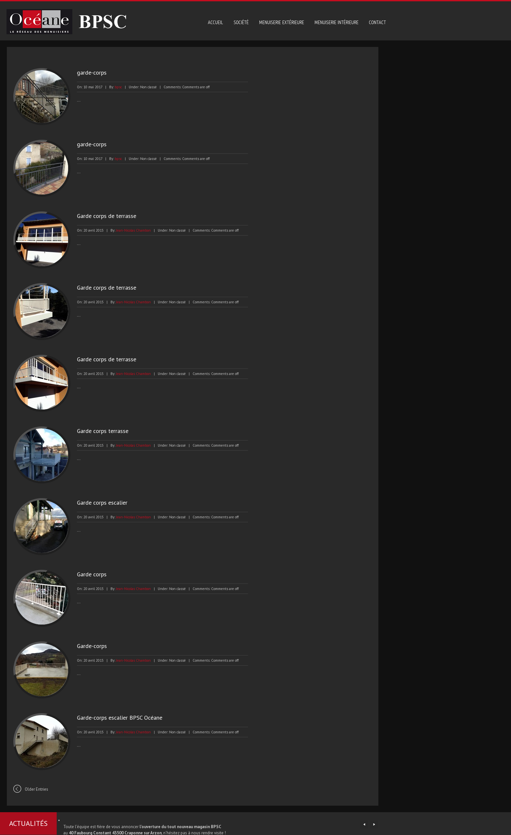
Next (374, 824)
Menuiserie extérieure (281, 22)
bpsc (113, 87)
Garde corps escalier (97, 502)
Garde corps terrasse (98, 431)
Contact (377, 22)
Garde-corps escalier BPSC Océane (115, 717)
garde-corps (87, 72)
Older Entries (32, 789)
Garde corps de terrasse (102, 216)
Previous (364, 824)
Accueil (215, 22)
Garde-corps (87, 646)
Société (241, 22)
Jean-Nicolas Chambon (128, 230)
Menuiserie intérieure (336, 22)
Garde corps (87, 574)
